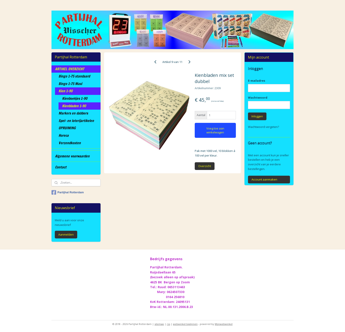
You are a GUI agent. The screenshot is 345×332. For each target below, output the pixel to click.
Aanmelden (66, 234)
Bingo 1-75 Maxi (70, 83)
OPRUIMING (67, 127)
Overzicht (204, 166)
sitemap (159, 324)
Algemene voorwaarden (72, 156)
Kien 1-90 (66, 91)
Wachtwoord (257, 98)
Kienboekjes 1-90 (74, 98)
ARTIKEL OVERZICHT (69, 68)
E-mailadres (256, 81)
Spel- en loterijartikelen (76, 120)
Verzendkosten (70, 142)
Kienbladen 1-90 (74, 105)
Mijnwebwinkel (224, 324)
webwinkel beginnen (185, 324)
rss (168, 324)
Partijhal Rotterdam (67, 192)
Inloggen (257, 116)
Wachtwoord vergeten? (263, 127)
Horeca (64, 135)
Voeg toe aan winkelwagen (215, 130)
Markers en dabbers (73, 113)
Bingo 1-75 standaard (74, 76)
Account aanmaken (264, 179)
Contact (60, 167)
